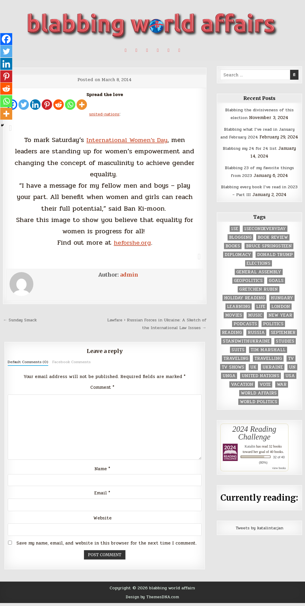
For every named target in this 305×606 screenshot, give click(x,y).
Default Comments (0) (28, 362)
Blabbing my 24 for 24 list (249, 156)
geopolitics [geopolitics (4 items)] (248, 288)
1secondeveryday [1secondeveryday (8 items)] (265, 236)
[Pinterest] (47, 104)
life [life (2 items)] (260, 314)
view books (279, 476)
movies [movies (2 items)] (233, 323)
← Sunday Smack (21, 319)
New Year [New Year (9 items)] (280, 323)
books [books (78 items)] (232, 254)
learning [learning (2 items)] (238, 314)
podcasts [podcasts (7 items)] (245, 332)
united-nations (104, 114)
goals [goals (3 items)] (276, 288)
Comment (102, 387)
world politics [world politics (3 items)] (258, 409)
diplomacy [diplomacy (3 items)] (238, 262)
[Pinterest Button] (136, 50)
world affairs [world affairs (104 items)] (259, 401)
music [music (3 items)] (255, 323)
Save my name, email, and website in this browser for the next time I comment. (106, 546)
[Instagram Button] (158, 50)
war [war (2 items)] (282, 392)
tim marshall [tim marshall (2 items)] (268, 357)
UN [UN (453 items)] (292, 375)
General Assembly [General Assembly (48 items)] (258, 280)
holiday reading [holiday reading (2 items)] (244, 306)
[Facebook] (7, 39)
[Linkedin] (35, 104)
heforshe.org (132, 242)
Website (102, 521)
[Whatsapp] (70, 104)
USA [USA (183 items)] (290, 383)
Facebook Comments (71, 362)
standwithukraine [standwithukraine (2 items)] (246, 349)
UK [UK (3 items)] (253, 375)
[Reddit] (58, 104)
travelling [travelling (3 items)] (268, 366)
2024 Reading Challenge (254, 440)
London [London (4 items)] (280, 314)
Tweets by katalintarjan (259, 535)
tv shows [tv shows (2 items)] (233, 375)
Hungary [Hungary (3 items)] (282, 306)
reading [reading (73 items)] (232, 340)
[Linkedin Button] (147, 50)
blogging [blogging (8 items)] (240, 245)
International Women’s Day (126, 140)
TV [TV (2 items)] (291, 366)
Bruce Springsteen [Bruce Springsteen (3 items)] (269, 254)
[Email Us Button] (179, 50)
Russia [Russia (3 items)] (256, 340)
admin (129, 274)
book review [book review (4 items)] (273, 245)
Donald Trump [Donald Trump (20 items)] (275, 262)
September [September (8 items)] (283, 340)
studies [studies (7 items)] (285, 349)
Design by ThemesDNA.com (152, 600)
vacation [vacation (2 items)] (242, 392)
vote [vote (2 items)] (265, 392)
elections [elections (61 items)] (258, 271)
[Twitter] (23, 104)
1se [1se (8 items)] (234, 236)
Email (102, 496)
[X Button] (126, 50)
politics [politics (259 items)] (273, 332)
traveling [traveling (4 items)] (235, 366)
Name (102, 471)
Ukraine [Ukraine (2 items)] (272, 375)
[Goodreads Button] (168, 50)
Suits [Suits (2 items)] (238, 357)
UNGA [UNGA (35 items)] (229, 383)
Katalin (250, 454)
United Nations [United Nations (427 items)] (260, 383)
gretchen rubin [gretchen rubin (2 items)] (258, 297)
